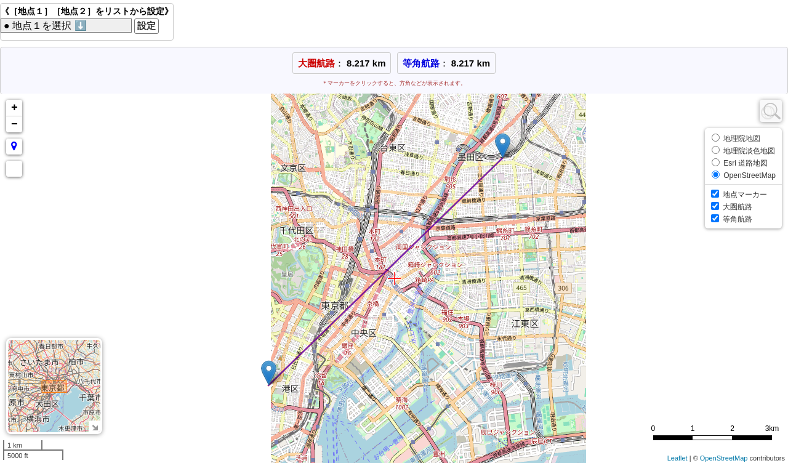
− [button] (14, 124)
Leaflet (677, 458)
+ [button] (14, 107)
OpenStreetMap (724, 458)
